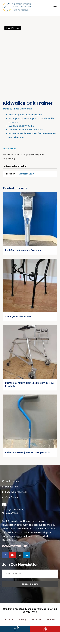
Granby (11, 158)
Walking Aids (37, 154)
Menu (55, 7)
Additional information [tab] (15, 166)
